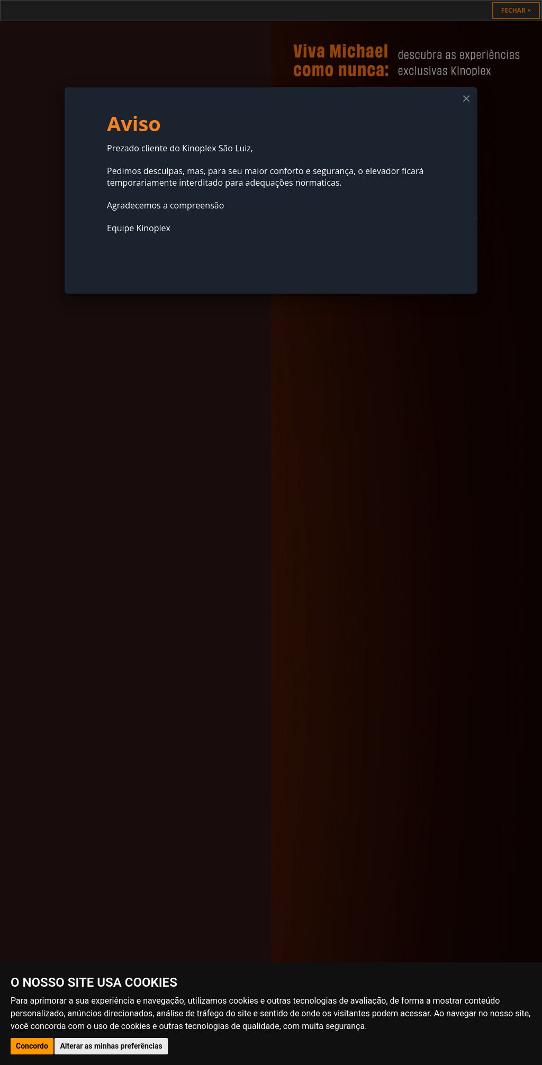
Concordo (32, 1046)
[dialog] (271, 190)
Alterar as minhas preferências (111, 1046)
